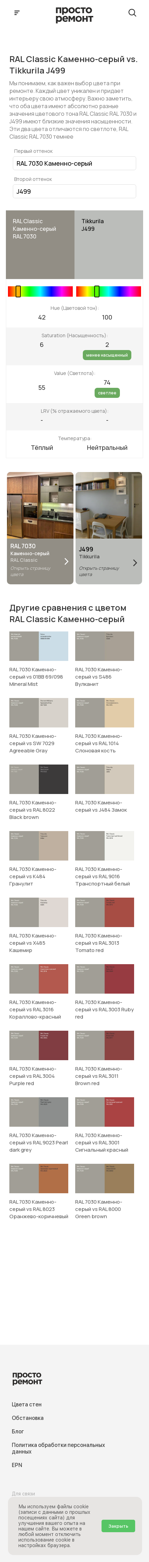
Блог (18, 1431)
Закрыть (118, 1526)
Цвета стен (27, 1404)
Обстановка (28, 1418)
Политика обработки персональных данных (58, 1448)
